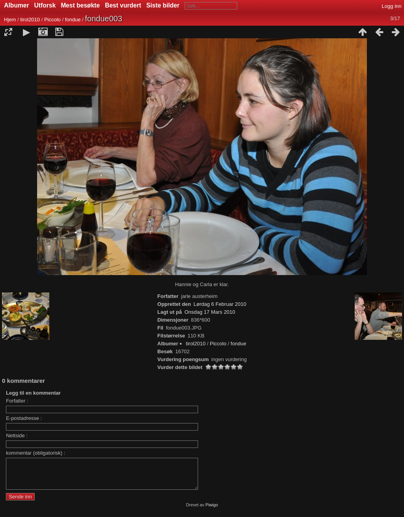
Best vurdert (123, 5)
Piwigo (212, 510)
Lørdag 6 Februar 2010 (220, 304)
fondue (73, 19)
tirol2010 (30, 19)
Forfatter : (17, 401)
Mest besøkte (80, 5)
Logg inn (392, 6)
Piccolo (52, 19)
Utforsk (45, 5)
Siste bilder (163, 5)
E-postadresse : (24, 418)
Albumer (16, 5)
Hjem (10, 19)
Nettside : (17, 435)
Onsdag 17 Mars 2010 (209, 312)
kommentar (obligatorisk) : (35, 453)
